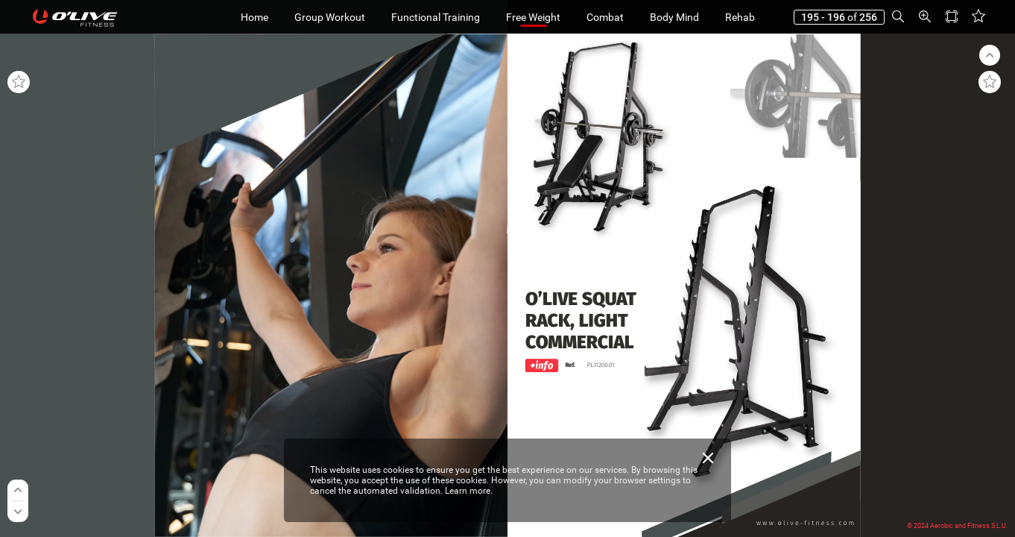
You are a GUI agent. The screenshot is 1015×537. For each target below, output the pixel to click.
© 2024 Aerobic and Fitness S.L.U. (957, 526)
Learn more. (469, 491)
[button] (898, 17)
